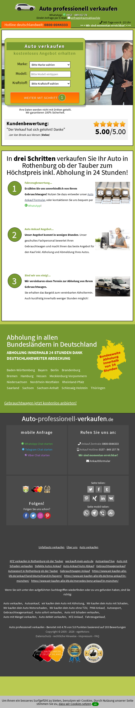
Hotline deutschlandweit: (36, 24)
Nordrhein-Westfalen (49, 382)
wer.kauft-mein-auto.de (79, 561)
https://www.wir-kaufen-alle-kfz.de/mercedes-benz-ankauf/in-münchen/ (74, 581)
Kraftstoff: (20, 82)
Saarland (17, 388)
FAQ (96, 636)
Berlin (59, 370)
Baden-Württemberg (25, 370)
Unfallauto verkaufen (51, 547)
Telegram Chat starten (38, 449)
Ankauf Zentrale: (91, 444)
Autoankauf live (105, 561)
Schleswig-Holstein (79, 388)
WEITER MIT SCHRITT (45, 97)
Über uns (71, 547)
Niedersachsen (21, 382)
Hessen (46, 376)
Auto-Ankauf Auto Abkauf (78, 566)
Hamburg (31, 376)
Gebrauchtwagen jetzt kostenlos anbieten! (45, 402)
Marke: (22, 63)
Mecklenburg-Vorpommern (72, 376)
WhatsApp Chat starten (39, 444)
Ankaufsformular (100, 461)
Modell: (21, 73)
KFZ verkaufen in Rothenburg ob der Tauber (36, 561)
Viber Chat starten (39, 455)
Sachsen (32, 388)
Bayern (47, 370)
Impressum (85, 636)
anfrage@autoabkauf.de (85, 18)
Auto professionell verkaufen (78, 8)
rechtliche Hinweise (64, 636)
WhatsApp (34, 213)
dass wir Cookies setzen (75, 704)
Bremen (16, 376)
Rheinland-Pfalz (78, 382)
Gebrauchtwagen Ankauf (75, 571)
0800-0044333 (110, 444)
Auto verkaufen (89, 547)
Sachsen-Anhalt (52, 388)
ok (95, 704)
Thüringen (102, 388)
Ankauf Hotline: (89, 449)
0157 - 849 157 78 (76, 15)
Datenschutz (43, 636)
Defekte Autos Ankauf (48, 566)
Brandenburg (75, 370)
